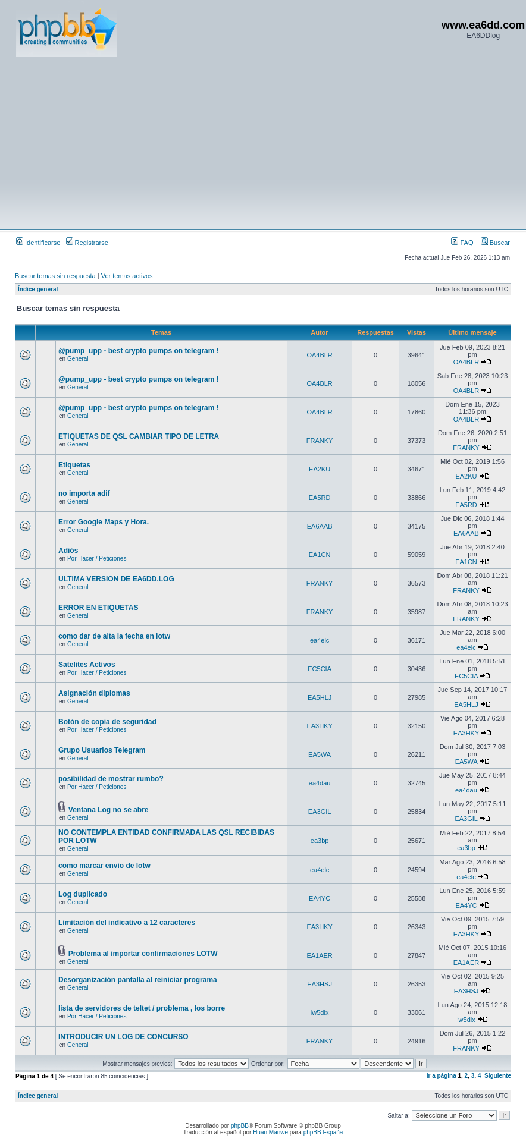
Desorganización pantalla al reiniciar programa (137, 980)
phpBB (240, 1125)
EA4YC (319, 898)
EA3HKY (319, 725)
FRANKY (319, 440)
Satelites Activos (86, 665)
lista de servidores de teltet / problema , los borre (141, 1008)
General (78, 359)
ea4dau (320, 783)
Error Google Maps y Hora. (103, 522)
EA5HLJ (319, 697)
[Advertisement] (227, 142)
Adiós (68, 550)
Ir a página (441, 1075)
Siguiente (497, 1075)
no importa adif (84, 493)
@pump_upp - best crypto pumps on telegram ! (138, 351)
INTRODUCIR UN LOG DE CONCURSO (123, 1037)
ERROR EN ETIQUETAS (98, 607)
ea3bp (320, 840)
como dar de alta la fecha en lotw (114, 636)
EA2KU (319, 469)
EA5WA (319, 754)
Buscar (495, 242)
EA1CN (320, 554)
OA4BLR (319, 354)
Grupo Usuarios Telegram (101, 750)
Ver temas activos (127, 275)
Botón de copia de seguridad (107, 722)
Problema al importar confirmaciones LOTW (143, 953)
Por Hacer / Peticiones (97, 558)
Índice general (38, 289)
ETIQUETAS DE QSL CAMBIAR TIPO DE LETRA (138, 436)
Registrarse (87, 242)
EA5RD (320, 497)
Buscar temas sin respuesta (55, 275)
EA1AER (319, 955)
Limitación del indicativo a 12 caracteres (126, 923)
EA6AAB (320, 526)
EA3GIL (319, 811)
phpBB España (323, 1132)
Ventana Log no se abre (108, 810)
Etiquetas (74, 465)
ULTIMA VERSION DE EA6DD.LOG (116, 579)
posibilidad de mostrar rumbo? (111, 779)
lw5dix (320, 1012)
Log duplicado (82, 894)
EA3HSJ (319, 983)
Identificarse (38, 242)
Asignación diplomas (94, 693)
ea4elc (319, 640)
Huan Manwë (270, 1132)
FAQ (462, 242)
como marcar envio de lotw (104, 865)
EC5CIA (319, 668)
